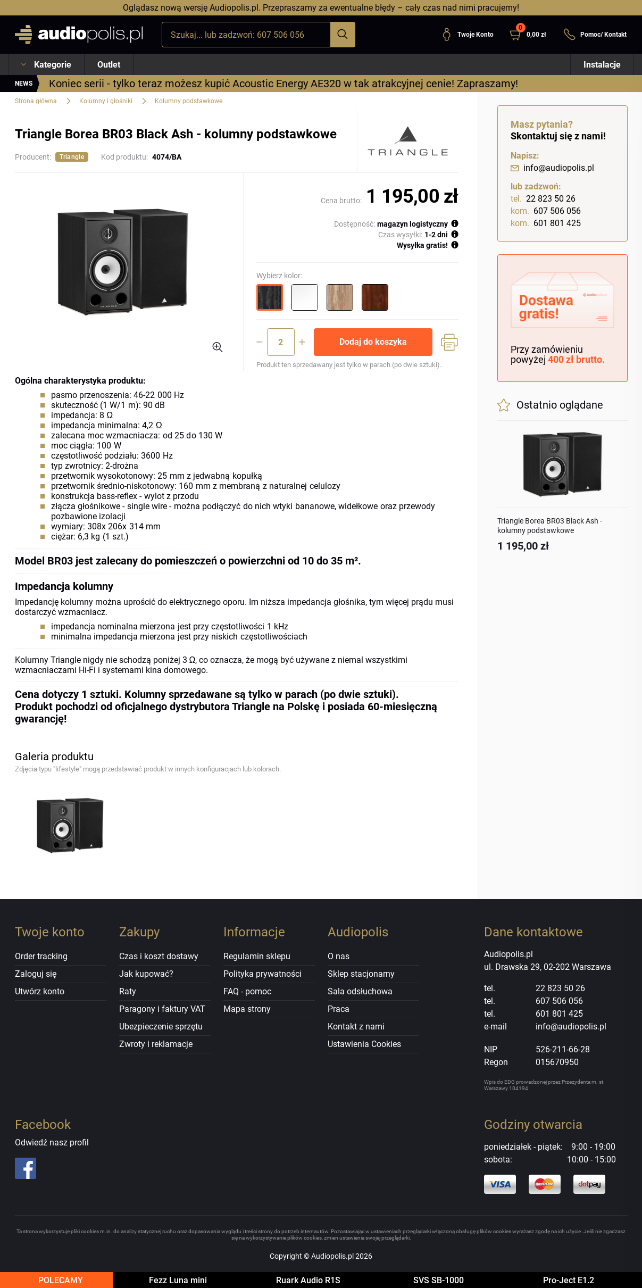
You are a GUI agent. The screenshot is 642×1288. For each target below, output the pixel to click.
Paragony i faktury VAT (162, 1009)
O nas (338, 956)
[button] (532, 34)
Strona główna (36, 101)
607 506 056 (546, 211)
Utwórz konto (39, 991)
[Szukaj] (342, 34)
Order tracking (41, 956)
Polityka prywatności (262, 974)
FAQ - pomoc (247, 991)
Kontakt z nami (356, 1026)
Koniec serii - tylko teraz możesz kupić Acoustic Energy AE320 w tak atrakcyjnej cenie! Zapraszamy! (283, 83)
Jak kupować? (146, 974)
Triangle (72, 157)
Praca (338, 1009)
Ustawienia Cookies (364, 1044)
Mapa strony (247, 1009)
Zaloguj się (35, 974)
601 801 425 (546, 223)
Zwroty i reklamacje (156, 1044)
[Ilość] (281, 342)
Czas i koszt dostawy (158, 956)
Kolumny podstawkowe (188, 101)
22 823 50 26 (543, 199)
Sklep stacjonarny (361, 974)
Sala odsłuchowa (360, 991)
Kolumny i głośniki (105, 101)
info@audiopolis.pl (552, 168)
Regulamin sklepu (256, 956)
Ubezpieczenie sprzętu (161, 1026)
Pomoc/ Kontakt (595, 34)
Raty (127, 991)
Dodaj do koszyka (373, 342)
